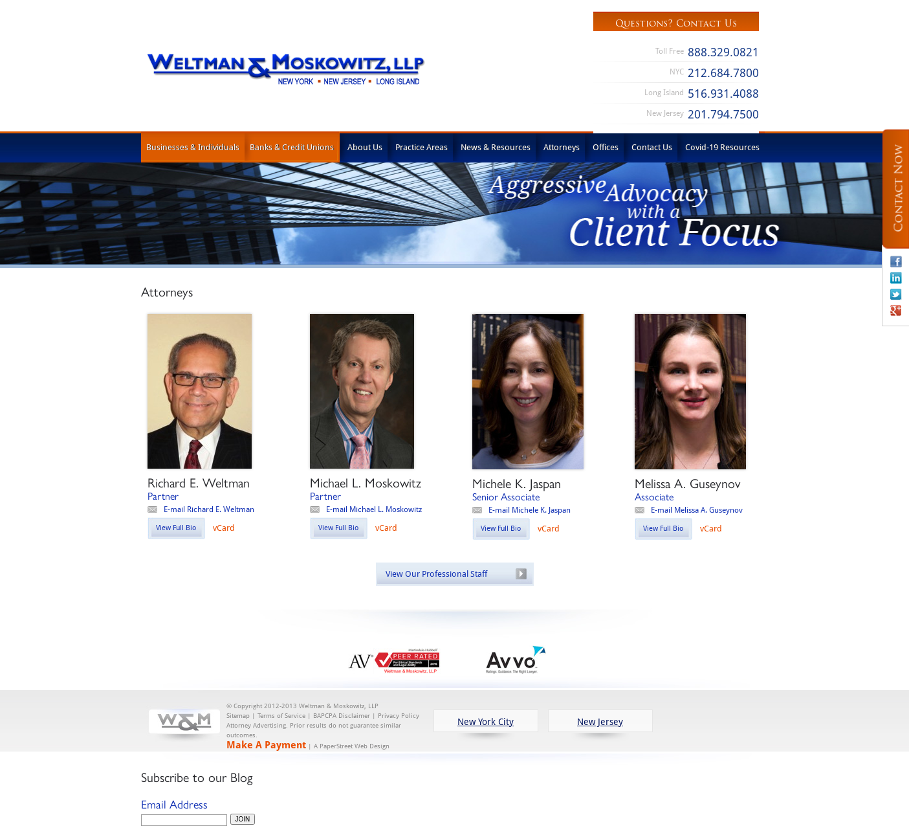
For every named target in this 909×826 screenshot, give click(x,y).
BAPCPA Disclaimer (341, 715)
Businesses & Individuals (192, 147)
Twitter (896, 294)
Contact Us (651, 147)
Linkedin (896, 278)
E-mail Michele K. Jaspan (529, 510)
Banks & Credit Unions (292, 147)
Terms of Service (281, 715)
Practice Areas (421, 147)
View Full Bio (176, 527)
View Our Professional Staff (436, 573)
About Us (364, 147)
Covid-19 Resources (722, 147)
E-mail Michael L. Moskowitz (374, 509)
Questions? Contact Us (676, 23)
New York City (485, 721)
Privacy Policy (398, 715)
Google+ (896, 310)
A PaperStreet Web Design (351, 746)
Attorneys (561, 147)
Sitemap (238, 715)
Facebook (896, 261)
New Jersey (600, 721)
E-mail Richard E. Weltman (209, 509)
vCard (224, 527)
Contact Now (898, 188)
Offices (606, 147)
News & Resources (496, 147)
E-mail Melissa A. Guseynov (697, 510)
